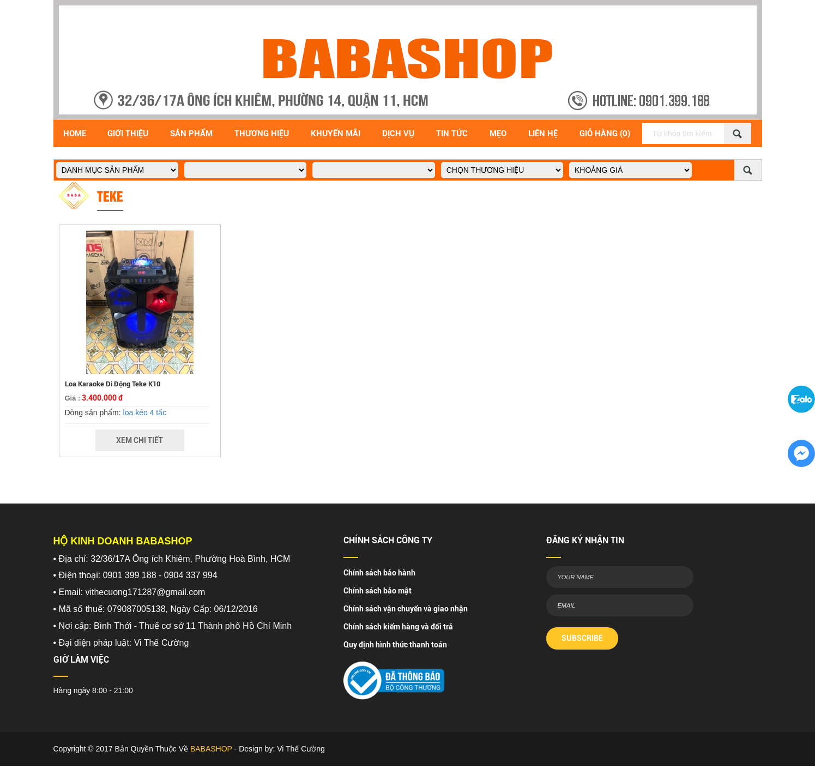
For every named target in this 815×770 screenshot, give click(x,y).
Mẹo (498, 133)
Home (74, 133)
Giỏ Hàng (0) (604, 133)
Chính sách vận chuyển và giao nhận (405, 608)
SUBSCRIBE (582, 638)
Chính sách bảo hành (379, 572)
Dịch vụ (398, 133)
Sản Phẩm (191, 133)
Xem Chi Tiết (139, 440)
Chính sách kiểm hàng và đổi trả (398, 626)
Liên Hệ (543, 133)
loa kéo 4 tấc (145, 412)
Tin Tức (452, 133)
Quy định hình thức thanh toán (395, 644)
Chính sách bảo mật (377, 590)
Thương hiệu (261, 133)
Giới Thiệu (127, 133)
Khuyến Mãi (335, 133)
